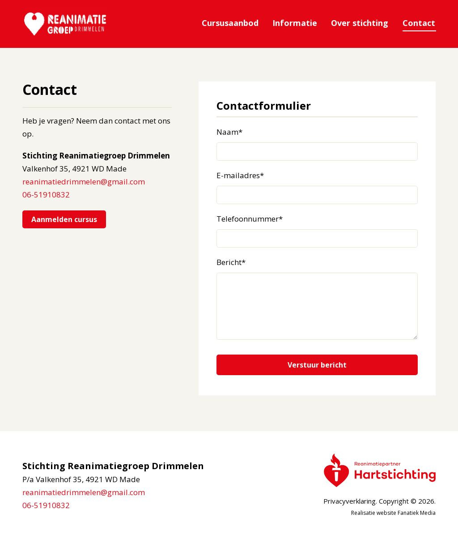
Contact (419, 22)
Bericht (231, 262)
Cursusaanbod (233, 22)
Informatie (297, 22)
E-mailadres (240, 176)
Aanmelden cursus (64, 219)
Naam (229, 132)
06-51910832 (46, 194)
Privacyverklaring (349, 501)
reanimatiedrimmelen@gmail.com (83, 181)
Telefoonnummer (249, 219)
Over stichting (361, 22)
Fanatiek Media (417, 513)
